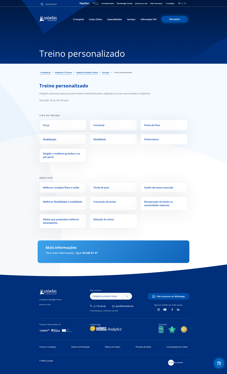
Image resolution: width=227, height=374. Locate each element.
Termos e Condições (47, 347)
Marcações (174, 19)
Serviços (131, 19)
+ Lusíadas (169, 3)
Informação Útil (148, 19)
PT (180, 3)
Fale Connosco (156, 3)
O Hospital (78, 19)
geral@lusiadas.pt (125, 306)
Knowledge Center (125, 3)
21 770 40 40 (99, 306)
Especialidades (114, 19)
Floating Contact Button (219, 363)
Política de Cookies (112, 347)
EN (185, 3)
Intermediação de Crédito (177, 347)
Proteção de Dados (143, 347)
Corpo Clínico (95, 19)
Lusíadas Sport (107, 3)
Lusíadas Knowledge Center (50, 299)
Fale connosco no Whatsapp (171, 296)
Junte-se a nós (141, 3)
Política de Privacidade (80, 347)
